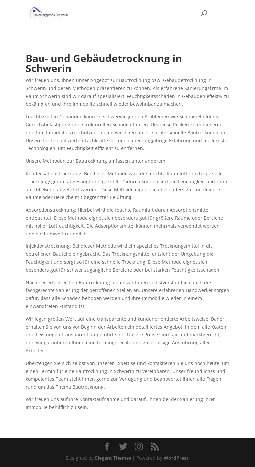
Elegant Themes (113, 458)
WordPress (176, 458)
